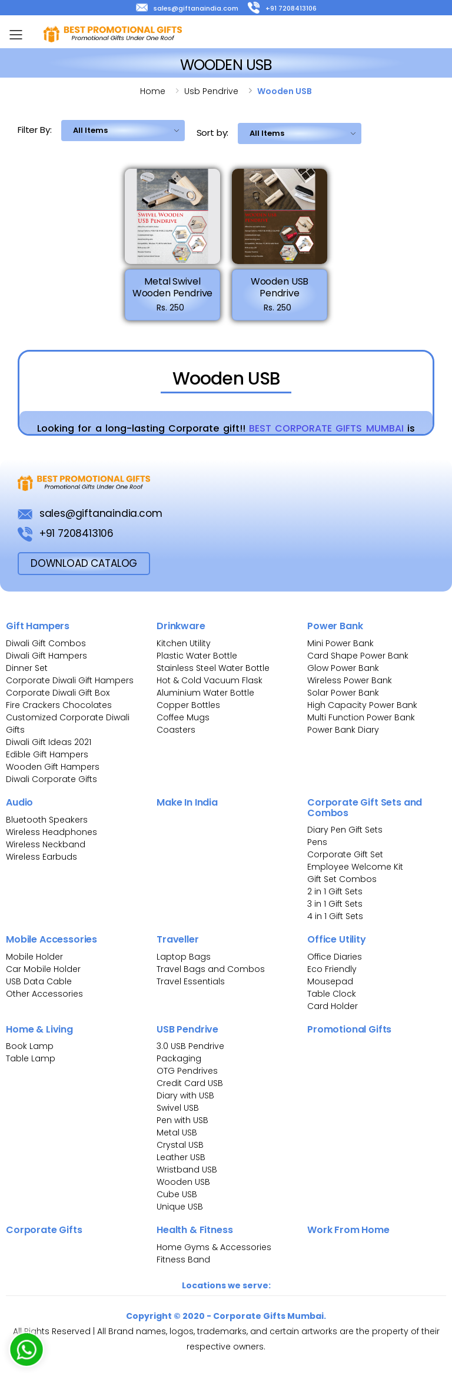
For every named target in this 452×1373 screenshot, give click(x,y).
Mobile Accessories (51, 939)
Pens (317, 842)
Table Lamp (30, 1058)
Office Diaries (334, 957)
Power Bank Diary (343, 730)
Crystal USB (180, 1145)
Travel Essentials (191, 981)
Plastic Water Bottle (197, 656)
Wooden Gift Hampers (52, 767)
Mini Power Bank (340, 643)
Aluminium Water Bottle (205, 693)
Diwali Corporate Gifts (51, 779)
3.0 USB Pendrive (190, 1046)
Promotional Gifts (349, 1029)
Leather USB (181, 1157)
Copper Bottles (188, 705)
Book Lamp (30, 1046)
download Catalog (84, 563)
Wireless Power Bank (349, 680)
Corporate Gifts (44, 1230)
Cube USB (177, 1194)
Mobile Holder (34, 957)
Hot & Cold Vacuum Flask (209, 680)
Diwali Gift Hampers (46, 656)
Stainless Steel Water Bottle (213, 668)
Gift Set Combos (342, 879)
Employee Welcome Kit (355, 867)
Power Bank (335, 626)
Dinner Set (27, 668)
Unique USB (180, 1206)
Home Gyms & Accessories (214, 1247)
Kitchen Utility (184, 643)
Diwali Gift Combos (46, 643)
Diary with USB (185, 1095)
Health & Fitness (194, 1230)
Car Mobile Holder (43, 969)
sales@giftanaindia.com (187, 8)
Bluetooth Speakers (47, 820)
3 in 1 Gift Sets (335, 904)
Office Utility (336, 939)
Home (152, 91)
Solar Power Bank (343, 693)
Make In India (187, 802)
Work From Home (348, 1230)
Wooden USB (183, 1182)
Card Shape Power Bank (357, 656)
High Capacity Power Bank (362, 705)
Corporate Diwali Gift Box (57, 693)
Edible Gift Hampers (47, 754)
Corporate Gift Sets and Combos (364, 808)
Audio (19, 802)
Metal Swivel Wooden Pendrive (172, 287)
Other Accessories (44, 994)
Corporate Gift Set (345, 854)
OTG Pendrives (187, 1071)
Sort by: (213, 132)
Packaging (179, 1058)
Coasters (176, 730)
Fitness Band (183, 1259)
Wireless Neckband (45, 844)
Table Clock (331, 994)
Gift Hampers (37, 626)
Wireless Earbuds (41, 857)
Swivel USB (178, 1108)
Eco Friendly (332, 969)
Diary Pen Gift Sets (345, 830)
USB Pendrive (187, 1029)
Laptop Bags (184, 957)
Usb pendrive (211, 91)
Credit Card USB (190, 1083)
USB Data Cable (40, 981)
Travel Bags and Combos (211, 969)
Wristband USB (187, 1169)
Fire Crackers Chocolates (59, 705)
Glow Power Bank (343, 668)
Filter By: (35, 129)
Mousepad (330, 981)
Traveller (178, 939)
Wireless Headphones (51, 832)
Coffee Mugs (183, 717)
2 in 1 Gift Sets (335, 891)
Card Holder (332, 1006)
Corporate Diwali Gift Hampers (70, 680)
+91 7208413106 (282, 8)
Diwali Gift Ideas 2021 (48, 742)
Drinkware (181, 626)
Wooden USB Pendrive (279, 287)
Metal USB (177, 1132)
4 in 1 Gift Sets (335, 916)
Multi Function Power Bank (361, 717)
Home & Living (39, 1029)
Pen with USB (182, 1120)
